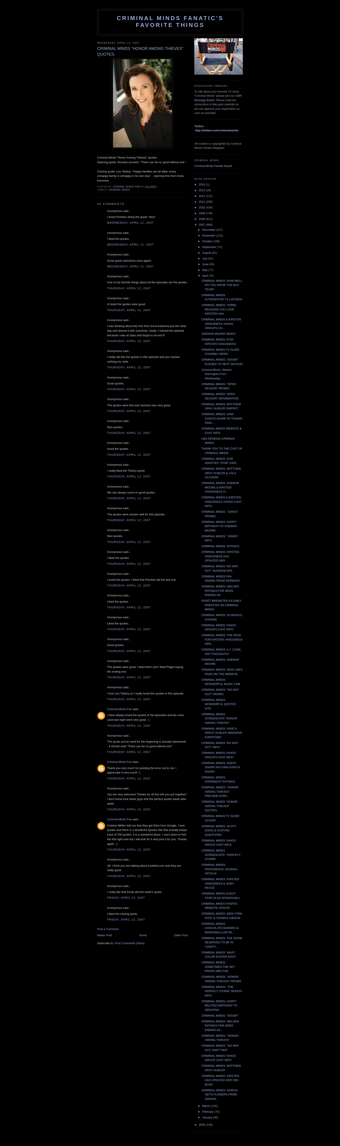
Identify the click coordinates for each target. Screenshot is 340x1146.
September (209, 247)
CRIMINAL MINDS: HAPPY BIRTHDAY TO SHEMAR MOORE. (219, 526)
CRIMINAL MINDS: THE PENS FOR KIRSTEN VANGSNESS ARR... (221, 639)
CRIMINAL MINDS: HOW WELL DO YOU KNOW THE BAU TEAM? (221, 285)
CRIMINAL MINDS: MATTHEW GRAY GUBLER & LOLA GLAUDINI (221, 473)
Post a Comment (108, 929)
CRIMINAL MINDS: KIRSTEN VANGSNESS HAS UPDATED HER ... (220, 556)
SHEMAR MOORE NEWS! (218, 333)
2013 (202, 190)
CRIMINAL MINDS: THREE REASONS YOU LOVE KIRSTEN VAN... (218, 309)
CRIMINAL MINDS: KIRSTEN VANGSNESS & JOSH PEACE (220, 883)
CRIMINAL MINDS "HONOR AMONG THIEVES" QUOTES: (219, 806)
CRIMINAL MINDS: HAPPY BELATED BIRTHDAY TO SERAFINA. (219, 1006)
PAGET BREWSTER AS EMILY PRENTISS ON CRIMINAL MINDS (221, 605)
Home (143, 935)
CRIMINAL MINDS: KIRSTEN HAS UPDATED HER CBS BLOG (220, 1080)
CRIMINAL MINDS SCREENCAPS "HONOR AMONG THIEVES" (219, 718)
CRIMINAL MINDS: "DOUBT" (220, 1015)
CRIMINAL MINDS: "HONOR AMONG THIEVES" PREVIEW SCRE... (219, 792)
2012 (202, 196)
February (208, 1111)
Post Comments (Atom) (130, 943)
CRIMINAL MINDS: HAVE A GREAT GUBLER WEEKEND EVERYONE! (221, 733)
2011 (202, 201)
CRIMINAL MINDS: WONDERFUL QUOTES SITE (218, 704)
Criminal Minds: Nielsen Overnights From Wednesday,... (216, 374)
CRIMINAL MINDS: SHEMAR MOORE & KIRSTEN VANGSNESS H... (220, 487)
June (205, 264)
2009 (202, 213)
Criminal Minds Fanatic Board (213, 166)
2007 (202, 224)
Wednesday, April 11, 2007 (130, 222)
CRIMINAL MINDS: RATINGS (220, 546)
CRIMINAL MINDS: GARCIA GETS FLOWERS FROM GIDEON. (219, 1095)
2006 (202, 1124)
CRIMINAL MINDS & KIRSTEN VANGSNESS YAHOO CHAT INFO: (221, 502)
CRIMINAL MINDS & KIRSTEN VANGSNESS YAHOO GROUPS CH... (221, 324)
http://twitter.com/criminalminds (216, 130)
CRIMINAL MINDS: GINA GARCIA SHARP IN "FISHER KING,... (221, 418)
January (207, 1117)
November (209, 235)
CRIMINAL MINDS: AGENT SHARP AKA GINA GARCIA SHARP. (220, 767)
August (207, 252)
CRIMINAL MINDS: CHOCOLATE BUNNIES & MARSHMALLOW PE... (220, 928)
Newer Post (104, 935)
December (209, 229)
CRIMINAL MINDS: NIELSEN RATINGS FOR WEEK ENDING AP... (220, 591)
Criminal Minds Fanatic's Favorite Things (170, 21)
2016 (202, 184)
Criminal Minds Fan (119, 709)
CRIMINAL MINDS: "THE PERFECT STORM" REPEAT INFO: (221, 991)
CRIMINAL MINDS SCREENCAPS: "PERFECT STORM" (220, 855)
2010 (202, 207)
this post (218, 104)
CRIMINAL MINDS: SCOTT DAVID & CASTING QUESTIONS (218, 830)
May (205, 270)
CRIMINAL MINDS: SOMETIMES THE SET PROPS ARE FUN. (218, 967)
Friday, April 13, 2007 (126, 897)
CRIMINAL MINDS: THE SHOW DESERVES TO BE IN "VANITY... (221, 942)
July (205, 258)
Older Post (181, 935)
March (206, 1106)
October (207, 241)
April (205, 275)
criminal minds (119, 190)
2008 (202, 219)
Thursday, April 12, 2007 (129, 288)
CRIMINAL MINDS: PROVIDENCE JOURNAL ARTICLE (219, 869)
